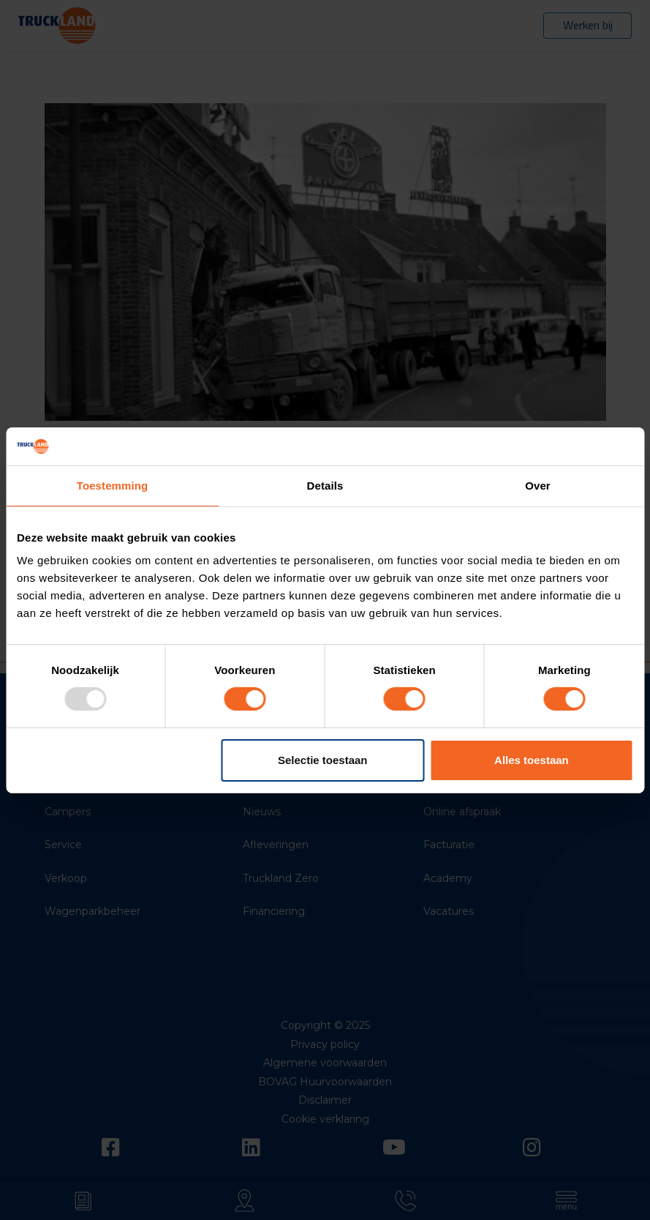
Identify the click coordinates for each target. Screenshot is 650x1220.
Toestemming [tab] (112, 485)
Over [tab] (538, 485)
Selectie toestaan (323, 760)
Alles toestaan (531, 760)
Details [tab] (325, 485)
